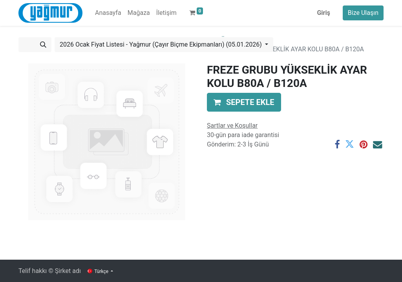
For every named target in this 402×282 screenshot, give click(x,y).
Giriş (323, 12)
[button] (244, 102)
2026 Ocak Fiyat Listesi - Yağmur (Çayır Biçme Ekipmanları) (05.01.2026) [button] (161, 44)
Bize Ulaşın (363, 12)
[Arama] (43, 44)
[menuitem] (108, 13)
